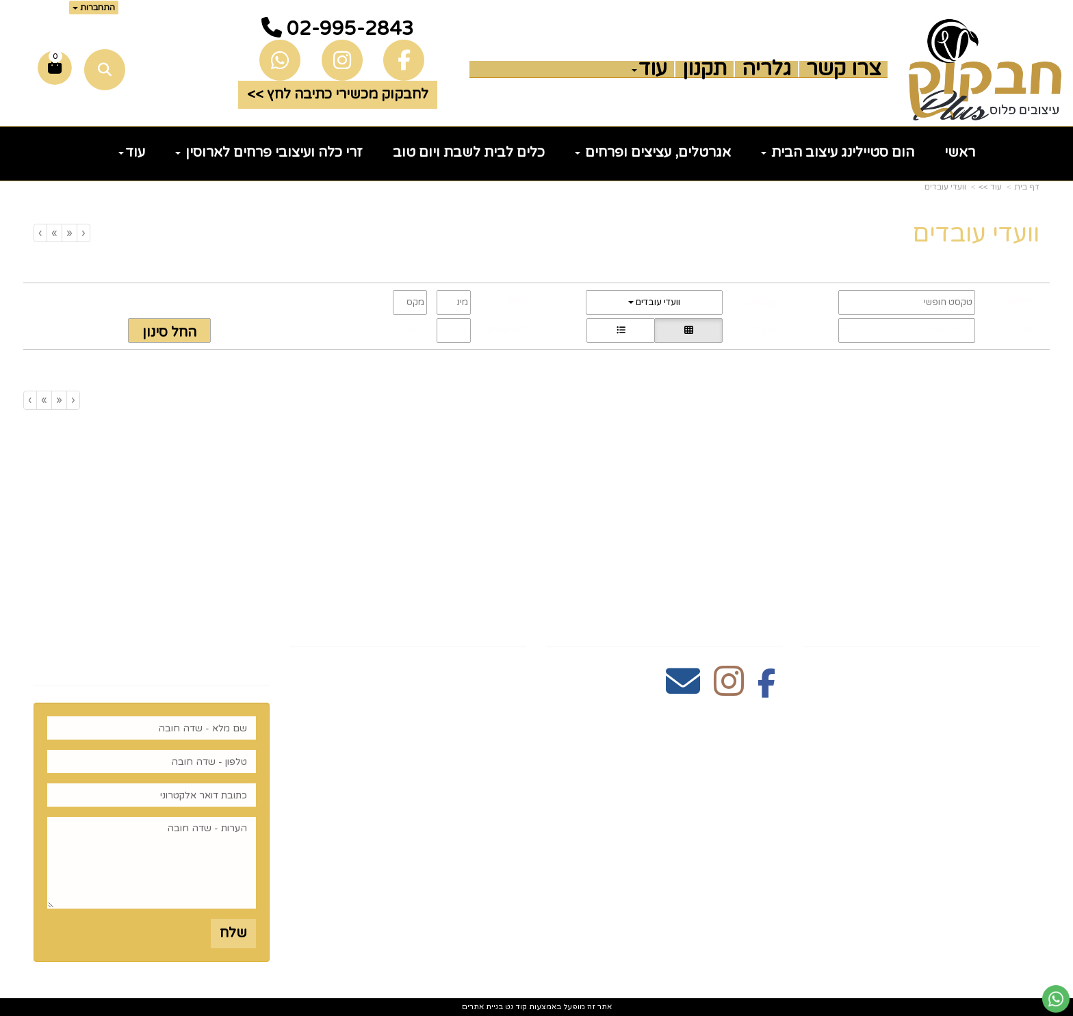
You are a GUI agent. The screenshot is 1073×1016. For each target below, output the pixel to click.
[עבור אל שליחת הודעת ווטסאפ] (1056, 999)
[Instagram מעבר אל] (729, 689)
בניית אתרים (482, 1006)
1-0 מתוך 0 (412, 330)
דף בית (1026, 187)
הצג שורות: (504, 330)
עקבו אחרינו (737, 623)
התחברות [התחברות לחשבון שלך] (94, 7)
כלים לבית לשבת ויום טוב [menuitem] (469, 152)
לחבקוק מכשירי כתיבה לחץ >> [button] (337, 94)
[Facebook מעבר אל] (767, 689)
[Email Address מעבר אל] (683, 689)
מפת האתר (997, 623)
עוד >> (990, 187)
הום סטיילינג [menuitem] (998, 843)
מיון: (1024, 330)
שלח (233, 933)
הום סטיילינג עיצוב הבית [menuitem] (837, 152)
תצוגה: (765, 330)
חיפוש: (1019, 302)
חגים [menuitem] (1024, 800)
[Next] (54, 233)
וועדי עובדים (945, 187)
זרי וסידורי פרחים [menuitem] (981, 821)
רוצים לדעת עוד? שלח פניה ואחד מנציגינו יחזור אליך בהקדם (167, 642)
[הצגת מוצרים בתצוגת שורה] (620, 330)
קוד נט (515, 1006)
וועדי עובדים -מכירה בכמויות (977, 265)
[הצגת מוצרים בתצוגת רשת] (688, 330)
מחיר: (516, 302)
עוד (649, 69)
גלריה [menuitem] (766, 69)
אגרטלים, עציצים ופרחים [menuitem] (653, 152)
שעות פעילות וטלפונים (442, 623)
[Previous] (69, 233)
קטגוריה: (762, 303)
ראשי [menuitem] (959, 152)
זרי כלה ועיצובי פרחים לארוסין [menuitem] (269, 152)
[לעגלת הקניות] (55, 68)
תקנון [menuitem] (704, 69)
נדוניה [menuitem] (1020, 864)
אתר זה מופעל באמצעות (537, 1006)
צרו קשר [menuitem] (843, 69)
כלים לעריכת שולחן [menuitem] (976, 713)
